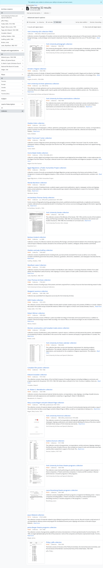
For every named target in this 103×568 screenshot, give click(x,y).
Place (3, 75)
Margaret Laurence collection (38, 291)
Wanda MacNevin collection (37, 183)
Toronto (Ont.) (12, 94)
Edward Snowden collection (37, 375)
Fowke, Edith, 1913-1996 (12, 24)
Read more (31, 92)
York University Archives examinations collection (63, 98)
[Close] (101, 2)
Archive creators (7, 9)
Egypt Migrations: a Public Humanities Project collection (47, 168)
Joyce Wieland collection (36, 515)
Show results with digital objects (92, 27)
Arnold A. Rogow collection (37, 69)
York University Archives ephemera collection (43, 84)
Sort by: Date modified (81, 22)
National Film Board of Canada (12, 67)
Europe (12, 85)
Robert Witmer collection (36, 313)
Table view (57, 22)
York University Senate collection (57, 212)
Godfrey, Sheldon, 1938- (12, 36)
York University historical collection (58, 416)
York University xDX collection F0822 (40, 31)
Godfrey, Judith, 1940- (12, 39)
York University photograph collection (59, 44)
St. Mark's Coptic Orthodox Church (12, 64)
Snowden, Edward (12, 33)
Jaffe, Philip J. (12, 21)
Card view (49, 22)
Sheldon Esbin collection (36, 123)
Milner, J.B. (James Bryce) (12, 60)
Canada (12, 88)
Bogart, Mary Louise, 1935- (12, 27)
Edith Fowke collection (35, 300)
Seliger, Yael (12, 70)
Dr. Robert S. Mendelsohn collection (40, 389)
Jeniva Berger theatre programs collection (42, 527)
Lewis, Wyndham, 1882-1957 (12, 46)
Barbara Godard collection (37, 237)
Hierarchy (40, 22)
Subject (3, 99)
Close (35, 5)
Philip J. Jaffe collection (54, 542)
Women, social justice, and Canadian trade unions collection (48, 328)
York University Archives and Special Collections (12, 16)
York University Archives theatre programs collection (64, 465)
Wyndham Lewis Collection (37, 265)
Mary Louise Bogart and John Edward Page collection (46, 403)
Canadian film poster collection (38, 368)
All (2, 13)
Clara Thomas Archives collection (39, 280)
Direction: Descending (95, 22)
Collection (12, 111)
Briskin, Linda (12, 43)
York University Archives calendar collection (61, 343)
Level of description (8, 104)
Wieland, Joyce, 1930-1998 (12, 57)
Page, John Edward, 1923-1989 (12, 30)
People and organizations (10, 50)
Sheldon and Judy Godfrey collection (40, 250)
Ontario (12, 91)
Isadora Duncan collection (55, 441)
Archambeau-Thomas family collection (41, 197)
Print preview (31, 22)
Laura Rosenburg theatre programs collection (62, 490)
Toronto (12, 81)
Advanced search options (36, 18)
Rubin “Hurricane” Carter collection (40, 138)
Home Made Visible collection (38, 153)
